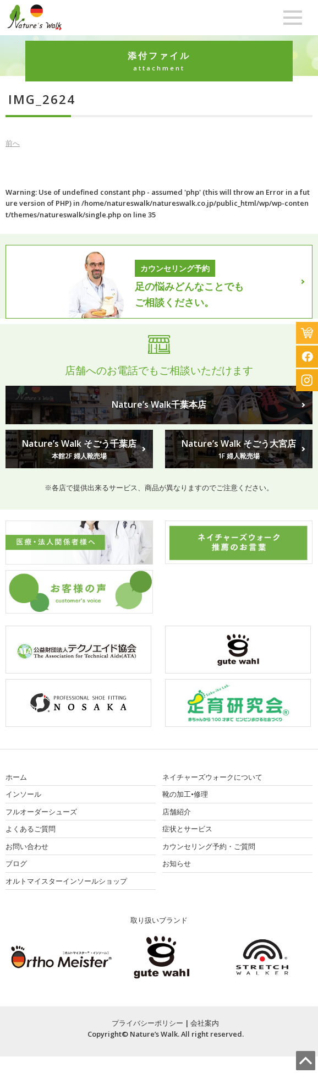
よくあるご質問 (31, 829)
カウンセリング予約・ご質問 (208, 846)
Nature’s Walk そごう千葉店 (79, 449)
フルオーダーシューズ (41, 812)
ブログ (16, 863)
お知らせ (176, 863)
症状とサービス (187, 829)
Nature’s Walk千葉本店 (159, 404)
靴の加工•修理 (185, 794)
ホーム (16, 777)
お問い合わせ (27, 846)
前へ (13, 143)
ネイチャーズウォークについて (212, 777)
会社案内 (204, 1023)
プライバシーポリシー (147, 1023)
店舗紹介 (176, 812)
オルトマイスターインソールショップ (66, 881)
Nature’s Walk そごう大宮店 (239, 449)
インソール (23, 794)
